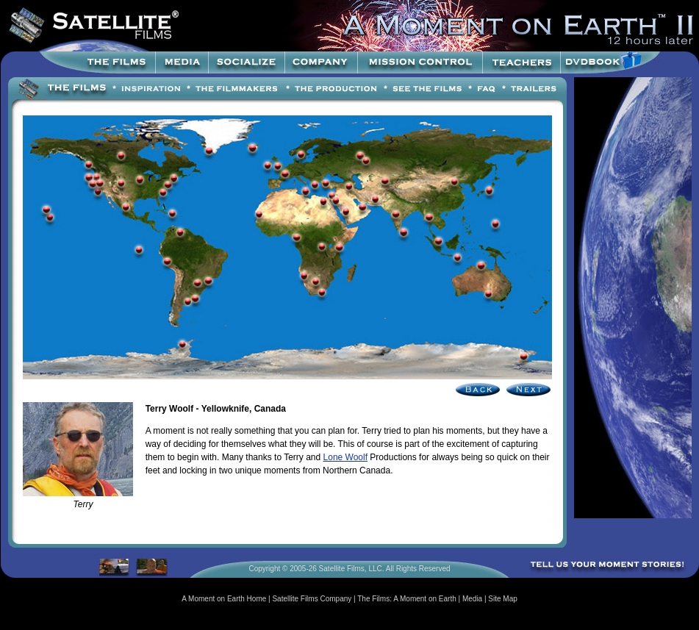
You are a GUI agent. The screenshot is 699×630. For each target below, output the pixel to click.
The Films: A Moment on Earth (406, 599)
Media (472, 599)
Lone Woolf (345, 457)
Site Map (502, 599)
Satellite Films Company (311, 599)
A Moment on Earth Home (224, 599)
